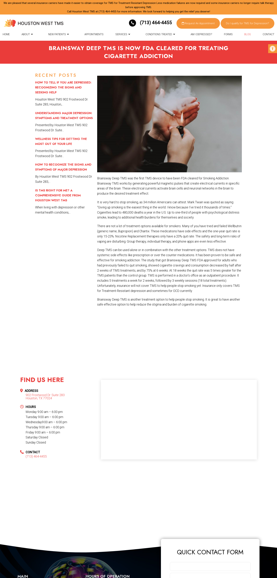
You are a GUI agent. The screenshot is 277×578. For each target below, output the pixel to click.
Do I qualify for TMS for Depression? (247, 23)
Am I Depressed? (201, 34)
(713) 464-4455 (107, 11)
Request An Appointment (198, 23)
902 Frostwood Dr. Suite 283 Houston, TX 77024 (45, 396)
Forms (228, 34)
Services (121, 34)
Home (6, 34)
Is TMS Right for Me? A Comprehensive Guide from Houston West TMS (58, 195)
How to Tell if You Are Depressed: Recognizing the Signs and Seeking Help (63, 87)
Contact (268, 34)
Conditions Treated (159, 34)
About (26, 34)
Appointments (94, 34)
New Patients (57, 34)
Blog (247, 34)
